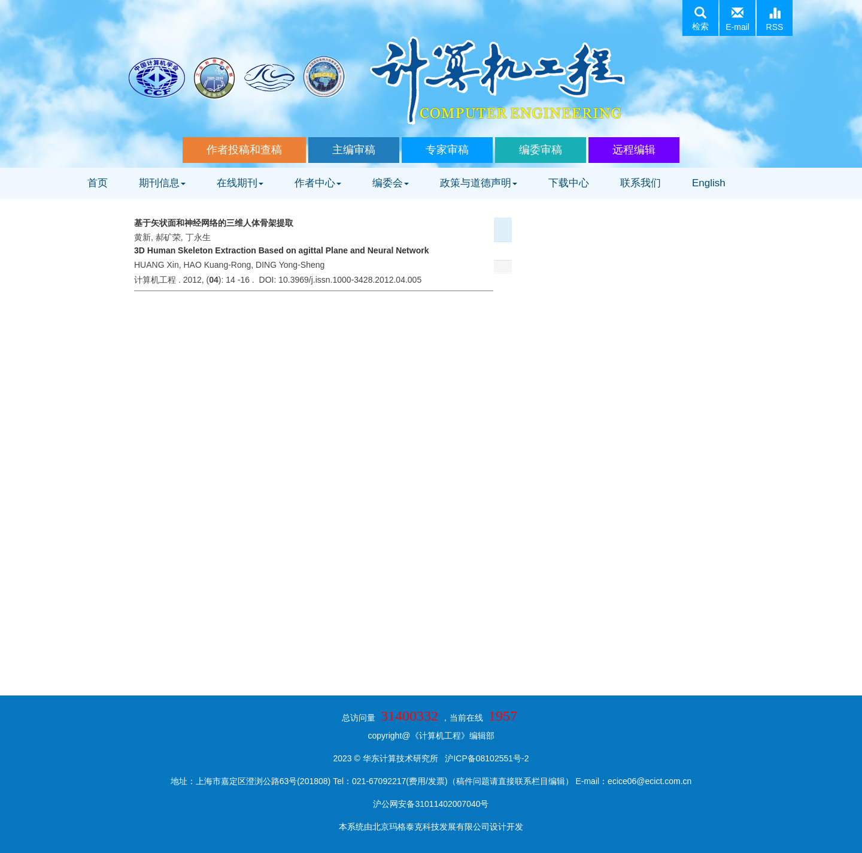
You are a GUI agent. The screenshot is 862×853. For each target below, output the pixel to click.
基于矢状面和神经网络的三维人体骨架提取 (213, 223)
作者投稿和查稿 (244, 150)
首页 (97, 183)
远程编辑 (633, 150)
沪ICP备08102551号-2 (487, 758)
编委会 (390, 183)
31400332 (409, 716)
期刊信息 (162, 183)
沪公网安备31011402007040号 (430, 804)
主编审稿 (353, 150)
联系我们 (640, 183)
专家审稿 (447, 150)
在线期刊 (240, 183)
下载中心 (568, 183)
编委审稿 (540, 150)
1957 (502, 716)
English (709, 183)
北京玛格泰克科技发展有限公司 (431, 826)
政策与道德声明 (478, 183)
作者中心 (318, 183)
